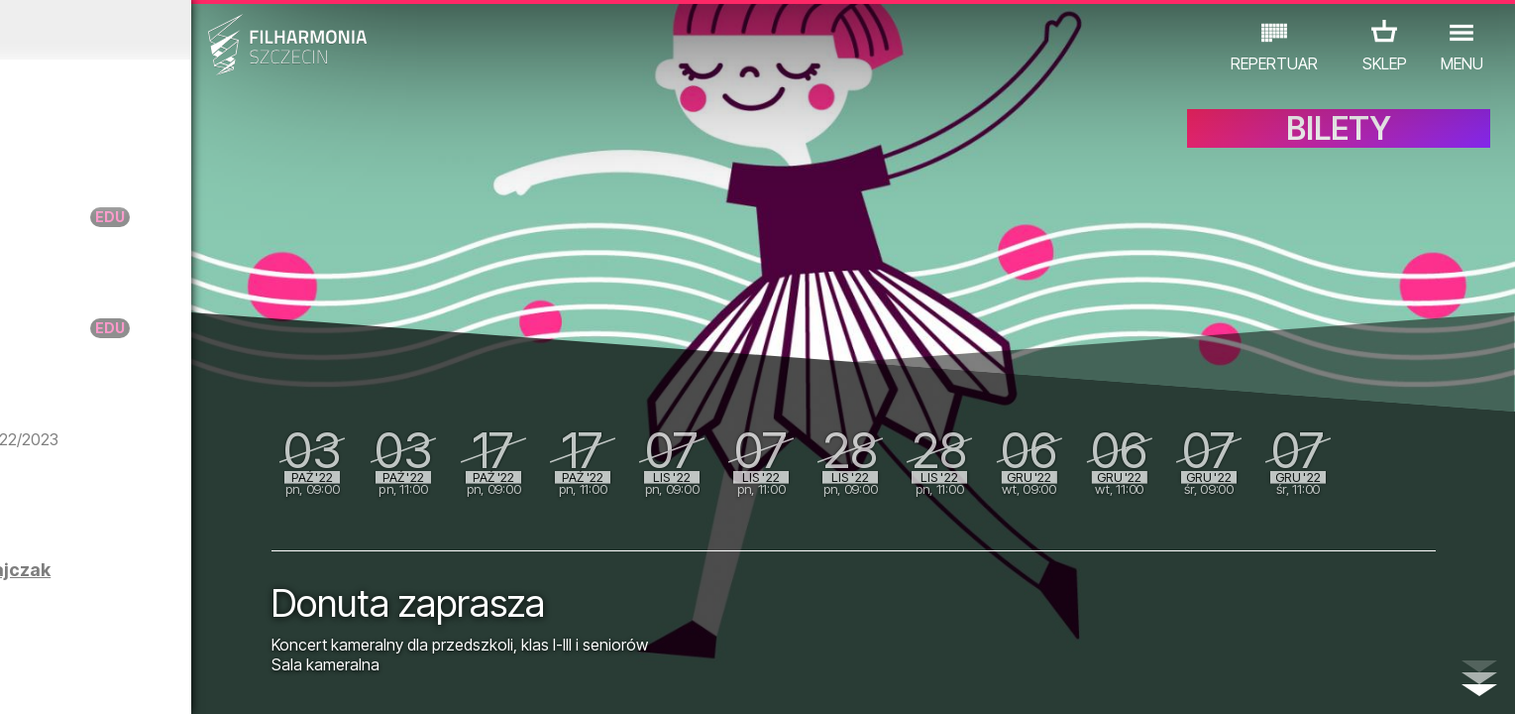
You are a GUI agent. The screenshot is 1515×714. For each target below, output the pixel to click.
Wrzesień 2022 (197, 30)
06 (176, 680)
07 (207, 680)
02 (54, 680)
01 (23, 680)
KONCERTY (88, 627)
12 (361, 680)
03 (84, 680)
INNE (319, 627)
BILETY (1338, 146)
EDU (166, 627)
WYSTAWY (242, 627)
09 (268, 680)
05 (146, 680)
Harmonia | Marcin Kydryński (250, 498)
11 (330, 680)
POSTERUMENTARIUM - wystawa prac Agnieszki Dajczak (230, 597)
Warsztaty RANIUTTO (217, 216)
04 (115, 680)
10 (299, 680)
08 (238, 680)
